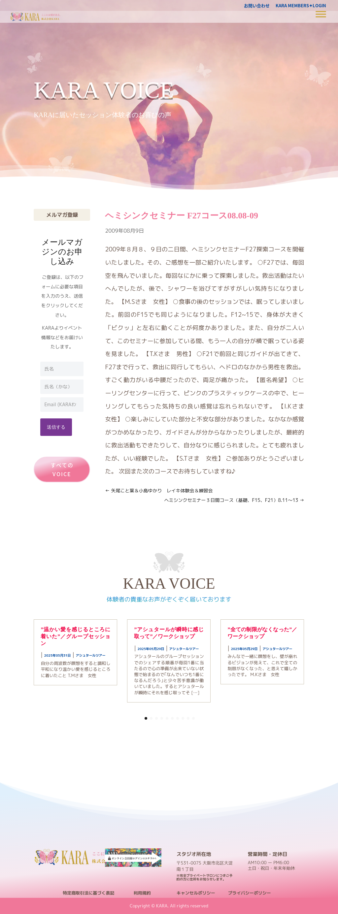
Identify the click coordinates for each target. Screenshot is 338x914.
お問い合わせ (257, 6)
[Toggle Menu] (321, 14)
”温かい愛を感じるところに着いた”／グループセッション (75, 636)
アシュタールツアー (91, 655)
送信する (56, 427)
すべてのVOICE (62, 469)
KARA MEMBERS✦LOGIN (301, 6)
